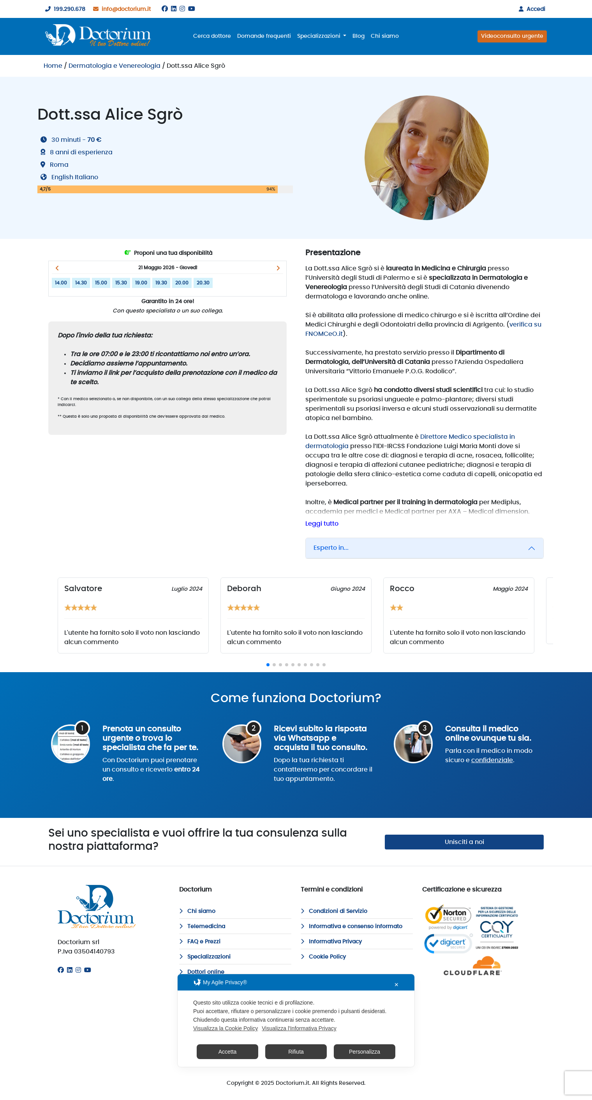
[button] (57, 268)
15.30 (121, 283)
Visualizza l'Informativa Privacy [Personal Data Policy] (299, 1028)
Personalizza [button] (364, 1052)
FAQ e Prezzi (199, 942)
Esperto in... (331, 548)
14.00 (61, 283)
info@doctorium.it (120, 9)
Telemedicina (202, 926)
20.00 (182, 283)
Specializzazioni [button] (319, 36)
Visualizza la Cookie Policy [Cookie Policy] (225, 1028)
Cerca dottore (212, 36)
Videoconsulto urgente (512, 36)
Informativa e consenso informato (351, 926)
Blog (358, 36)
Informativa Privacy (331, 942)
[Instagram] (182, 9)
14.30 (81, 283)
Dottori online (201, 972)
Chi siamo (385, 36)
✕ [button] (396, 985)
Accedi (530, 9)
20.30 (203, 283)
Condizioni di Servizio (334, 911)
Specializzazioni (205, 957)
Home (53, 66)
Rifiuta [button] (296, 1052)
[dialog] (296, 1020)
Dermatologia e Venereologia (114, 66)
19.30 (161, 283)
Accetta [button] (227, 1052)
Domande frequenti (264, 36)
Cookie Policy (323, 957)
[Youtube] (191, 9)
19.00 (141, 283)
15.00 (101, 283)
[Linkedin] (173, 9)
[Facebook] (165, 9)
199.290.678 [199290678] (63, 9)
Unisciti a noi (464, 842)
